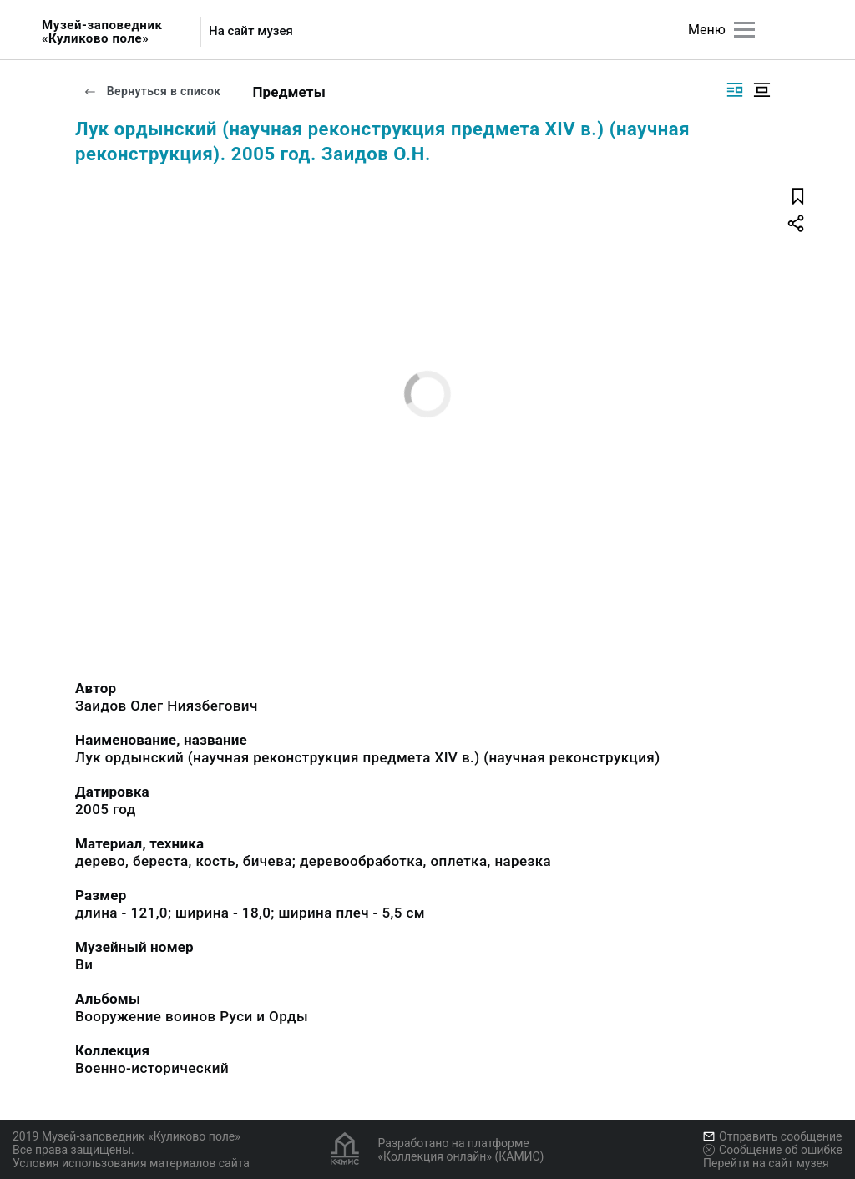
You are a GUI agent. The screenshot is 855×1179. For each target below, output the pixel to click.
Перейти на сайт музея (766, 1163)
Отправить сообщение (772, 1136)
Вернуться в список (151, 91)
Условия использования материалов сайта (131, 1163)
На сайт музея (251, 31)
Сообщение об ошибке (772, 1149)
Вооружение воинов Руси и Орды (191, 1016)
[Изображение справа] (734, 89)
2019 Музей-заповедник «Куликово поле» (126, 1136)
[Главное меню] (744, 29)
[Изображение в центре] (761, 89)
